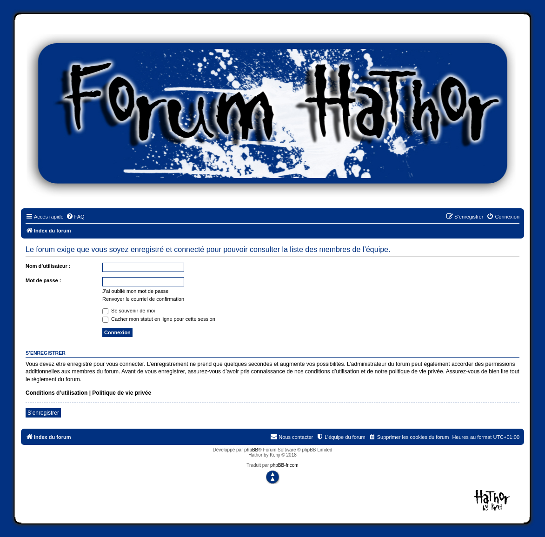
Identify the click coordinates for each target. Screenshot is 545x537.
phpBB (251, 449)
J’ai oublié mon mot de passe (135, 291)
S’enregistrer (43, 413)
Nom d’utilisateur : (48, 266)
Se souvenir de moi (128, 310)
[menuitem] (75, 216)
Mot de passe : (43, 280)
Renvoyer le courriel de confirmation (143, 299)
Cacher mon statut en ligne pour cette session (158, 319)
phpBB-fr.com (284, 465)
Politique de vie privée (121, 393)
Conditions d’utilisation (56, 393)
